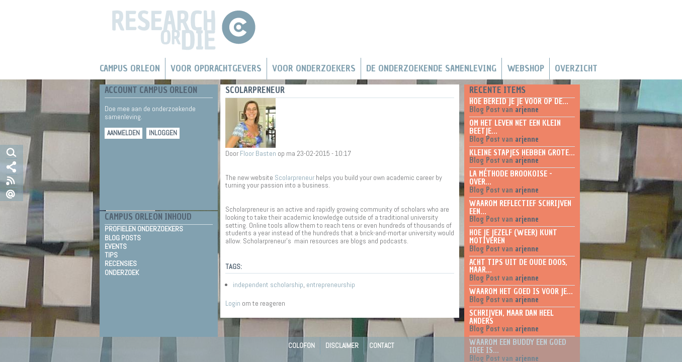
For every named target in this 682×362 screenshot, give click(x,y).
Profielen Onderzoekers (144, 228)
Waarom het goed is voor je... (521, 292)
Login (232, 303)
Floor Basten (258, 153)
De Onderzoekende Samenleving (431, 68)
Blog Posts (123, 237)
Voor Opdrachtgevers (216, 68)
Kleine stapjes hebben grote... (522, 153)
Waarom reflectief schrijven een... (520, 208)
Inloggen (163, 133)
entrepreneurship (330, 284)
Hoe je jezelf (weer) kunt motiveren (513, 237)
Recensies (121, 263)
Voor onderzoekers (314, 68)
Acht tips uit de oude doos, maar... (518, 266)
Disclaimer (342, 345)
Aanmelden (123, 133)
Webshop (525, 68)
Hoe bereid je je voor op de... (518, 102)
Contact (381, 345)
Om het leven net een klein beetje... (515, 127)
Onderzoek (122, 272)
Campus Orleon (130, 68)
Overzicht (576, 68)
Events (116, 246)
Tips (111, 254)
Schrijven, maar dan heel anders (511, 317)
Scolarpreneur (294, 177)
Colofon (301, 345)
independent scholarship (268, 284)
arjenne (527, 110)
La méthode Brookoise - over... (510, 178)
